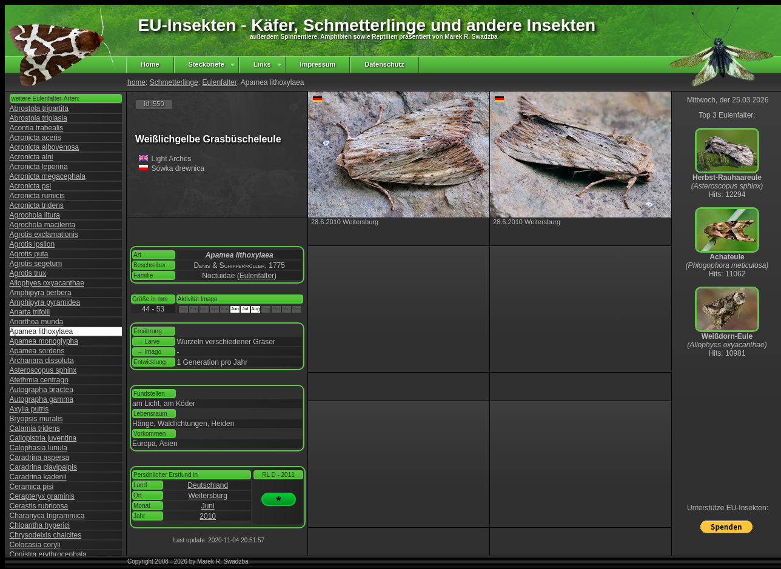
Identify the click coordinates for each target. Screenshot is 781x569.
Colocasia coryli (35, 545)
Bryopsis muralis (36, 418)
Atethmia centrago (39, 380)
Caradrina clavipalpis (43, 467)
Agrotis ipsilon (32, 244)
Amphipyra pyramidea (45, 302)
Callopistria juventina (43, 438)
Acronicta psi (31, 186)
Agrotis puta (29, 254)
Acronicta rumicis (37, 195)
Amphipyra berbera (41, 292)
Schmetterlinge (174, 82)
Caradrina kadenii (38, 477)
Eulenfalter (219, 82)
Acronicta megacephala (47, 176)
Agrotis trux (28, 273)
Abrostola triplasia (38, 118)
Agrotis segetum (36, 263)
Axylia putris (29, 409)
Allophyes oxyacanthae (47, 283)
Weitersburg (207, 495)
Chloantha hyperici (40, 525)
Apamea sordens (37, 351)
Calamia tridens (35, 428)
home (136, 82)
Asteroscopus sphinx (43, 370)
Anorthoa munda (37, 322)
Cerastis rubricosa (39, 506)
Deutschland (207, 485)
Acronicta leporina (39, 166)
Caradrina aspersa (40, 457)
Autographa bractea (41, 389)
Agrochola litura (35, 215)
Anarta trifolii (30, 312)
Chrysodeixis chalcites (46, 535)
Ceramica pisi (32, 486)
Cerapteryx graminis (42, 496)
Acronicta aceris (35, 137)
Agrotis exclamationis (44, 234)
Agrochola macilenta (43, 225)
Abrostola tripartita (39, 108)
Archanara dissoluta (42, 360)
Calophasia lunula (38, 448)
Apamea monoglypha (44, 341)
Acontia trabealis (37, 128)
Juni (208, 506)
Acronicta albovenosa (44, 147)
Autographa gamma (41, 399)
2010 (207, 516)
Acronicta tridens (37, 205)
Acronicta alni (31, 157)
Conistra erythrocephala (48, 554)
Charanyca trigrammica (47, 515)
